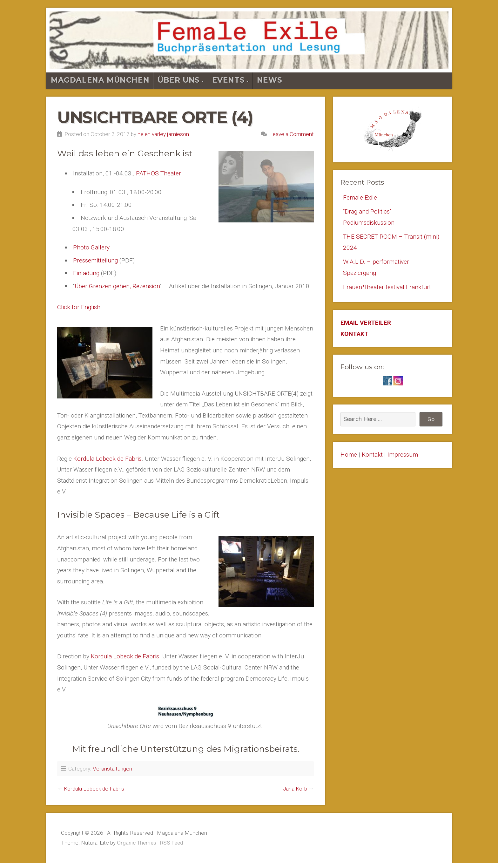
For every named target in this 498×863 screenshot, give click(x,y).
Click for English (78, 307)
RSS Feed (171, 842)
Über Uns (179, 80)
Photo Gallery (91, 247)
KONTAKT (354, 333)
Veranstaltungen (112, 768)
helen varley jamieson (163, 134)
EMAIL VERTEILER (365, 322)
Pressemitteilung (95, 260)
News (269, 80)
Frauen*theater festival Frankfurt (387, 287)
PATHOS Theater (158, 173)
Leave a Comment (291, 134)
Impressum (402, 454)
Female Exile (360, 197)
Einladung (86, 273)
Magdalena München (100, 80)
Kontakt (372, 454)
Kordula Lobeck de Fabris (107, 458)
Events (228, 80)
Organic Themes (136, 842)
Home (348, 454)
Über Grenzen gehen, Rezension (117, 286)
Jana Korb (295, 788)
